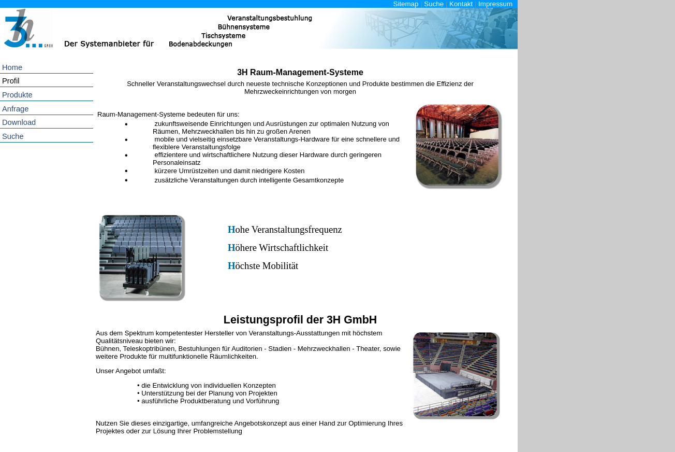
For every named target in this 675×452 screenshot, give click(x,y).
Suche (434, 4)
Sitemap (406, 4)
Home (12, 67)
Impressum (495, 4)
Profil (10, 81)
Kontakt (461, 4)
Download (19, 122)
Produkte (17, 95)
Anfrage (15, 109)
